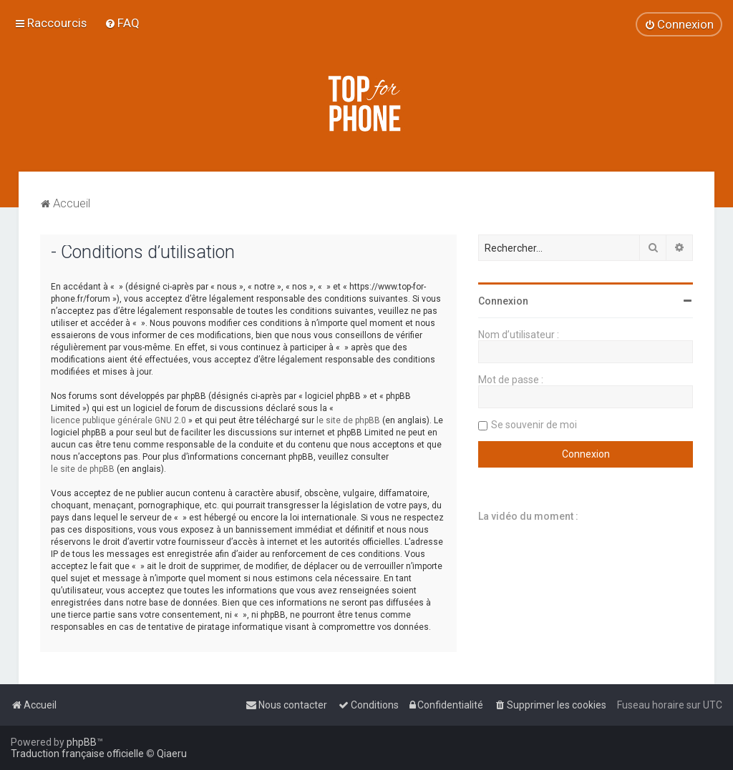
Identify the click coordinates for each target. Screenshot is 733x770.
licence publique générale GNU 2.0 (118, 420)
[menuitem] (122, 23)
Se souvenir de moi (534, 424)
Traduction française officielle (77, 753)
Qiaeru (172, 753)
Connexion (503, 301)
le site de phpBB (348, 420)
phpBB (82, 742)
